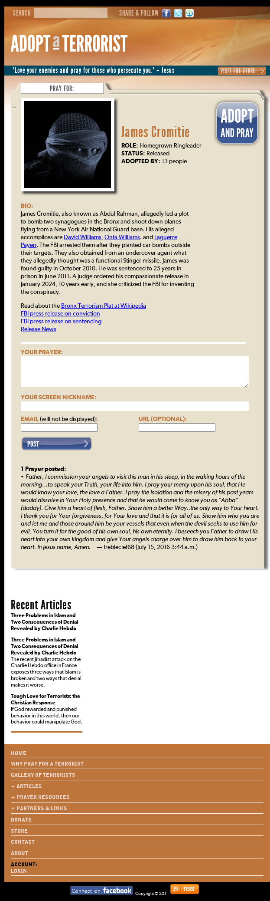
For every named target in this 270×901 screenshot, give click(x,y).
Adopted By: (140, 161)
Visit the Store (238, 71)
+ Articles (26, 786)
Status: (133, 154)
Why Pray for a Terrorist (47, 763)
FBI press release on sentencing (61, 322)
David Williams (82, 237)
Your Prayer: (42, 352)
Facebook (166, 13)
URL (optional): (163, 419)
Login (19, 871)
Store (19, 831)
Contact (23, 842)
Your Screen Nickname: (59, 398)
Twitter (178, 13)
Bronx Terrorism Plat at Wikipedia (103, 306)
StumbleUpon (189, 13)
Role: (129, 146)
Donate (21, 819)
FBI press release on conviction (60, 314)
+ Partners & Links (39, 808)
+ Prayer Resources (40, 797)
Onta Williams (122, 237)
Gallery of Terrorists (43, 775)
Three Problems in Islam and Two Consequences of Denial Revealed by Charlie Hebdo (44, 622)
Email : (59, 419)
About (19, 853)
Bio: (27, 206)
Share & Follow (139, 13)
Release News (38, 329)
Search (22, 13)
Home (18, 753)
